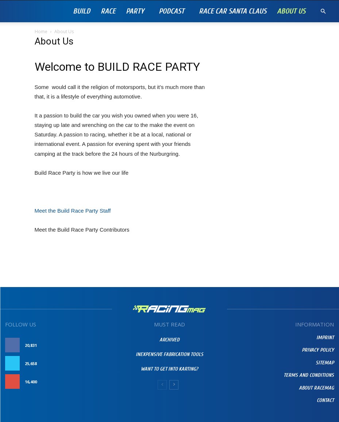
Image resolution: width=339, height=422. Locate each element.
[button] (323, 11)
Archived (169, 340)
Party (135, 11)
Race (108, 11)
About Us (291, 11)
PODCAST (171, 11)
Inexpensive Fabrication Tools (169, 354)
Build (81, 11)
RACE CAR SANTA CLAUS (232, 11)
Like (104, 345)
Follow (99, 363)
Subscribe (96, 381)
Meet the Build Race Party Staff (73, 211)
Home (41, 31)
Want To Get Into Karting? (169, 369)
